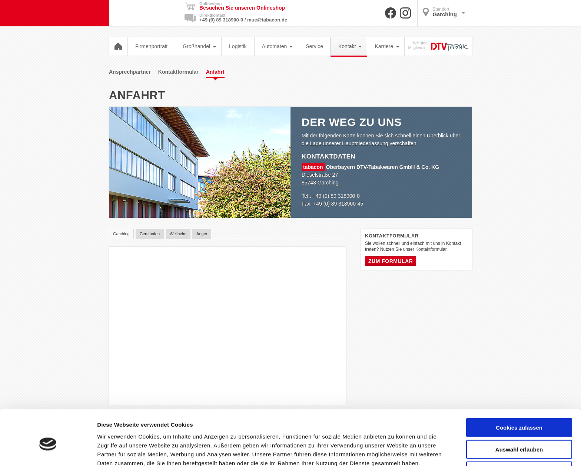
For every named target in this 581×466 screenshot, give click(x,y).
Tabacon (144, 13)
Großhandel (199, 46)
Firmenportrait (151, 46)
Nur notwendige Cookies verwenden (519, 438)
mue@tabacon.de (267, 20)
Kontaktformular (178, 72)
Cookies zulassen (519, 392)
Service (314, 46)
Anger (201, 234)
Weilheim (178, 234)
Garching (444, 12)
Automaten (277, 46)
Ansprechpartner (130, 72)
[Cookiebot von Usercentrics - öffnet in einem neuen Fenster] (48, 451)
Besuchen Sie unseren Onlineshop (242, 8)
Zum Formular (390, 261)
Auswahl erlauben (519, 414)
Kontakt (350, 46)
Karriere (387, 46)
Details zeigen (394, 451)
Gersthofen (150, 234)
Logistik (237, 46)
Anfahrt (215, 73)
